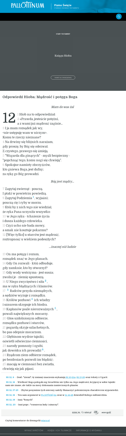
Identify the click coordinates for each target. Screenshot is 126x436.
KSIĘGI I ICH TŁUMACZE (60, 430)
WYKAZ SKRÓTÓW (33, 430)
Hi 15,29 (80, 377)
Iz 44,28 (69, 395)
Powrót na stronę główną (63, 77)
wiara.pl (45, 420)
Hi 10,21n (70, 377)
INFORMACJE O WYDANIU (89, 430)
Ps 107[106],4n (48, 395)
